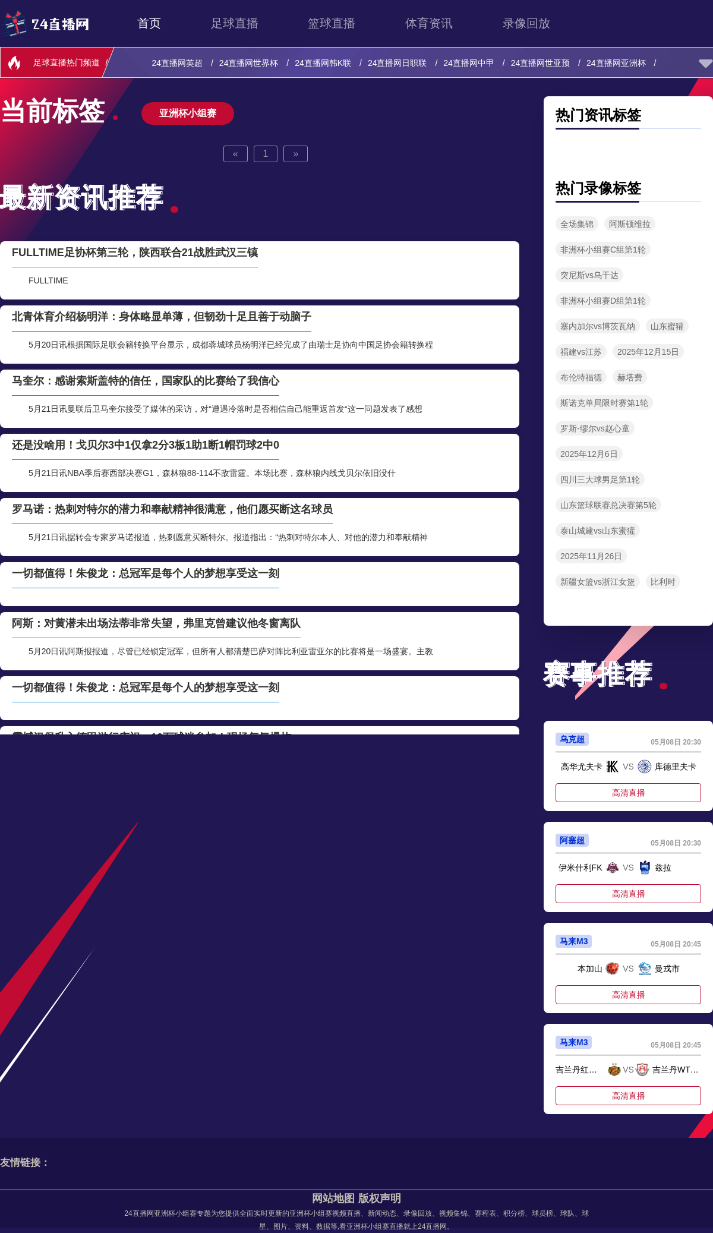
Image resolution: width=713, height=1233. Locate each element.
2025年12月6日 (589, 454)
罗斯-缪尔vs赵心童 (595, 428)
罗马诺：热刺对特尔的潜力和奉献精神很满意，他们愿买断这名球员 (172, 509)
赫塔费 (629, 377)
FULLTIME (48, 280)
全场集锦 (577, 224)
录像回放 (526, 23)
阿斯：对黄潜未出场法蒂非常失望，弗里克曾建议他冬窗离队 (156, 623)
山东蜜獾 (667, 326)
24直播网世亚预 (541, 63)
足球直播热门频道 (66, 62)
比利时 (663, 581)
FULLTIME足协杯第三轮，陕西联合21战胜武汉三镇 (135, 252)
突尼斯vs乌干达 (589, 275)
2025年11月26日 (591, 556)
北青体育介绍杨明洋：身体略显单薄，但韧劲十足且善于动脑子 (161, 317)
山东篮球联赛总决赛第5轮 (608, 505)
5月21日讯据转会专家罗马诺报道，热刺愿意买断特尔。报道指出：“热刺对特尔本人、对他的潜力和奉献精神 (228, 537)
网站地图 (333, 1198)
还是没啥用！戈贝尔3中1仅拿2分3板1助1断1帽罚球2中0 (145, 445)
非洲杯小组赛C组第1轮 (603, 249)
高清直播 (628, 792)
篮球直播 (331, 23)
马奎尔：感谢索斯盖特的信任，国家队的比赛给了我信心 (145, 381)
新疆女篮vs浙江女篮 (597, 581)
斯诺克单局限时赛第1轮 (604, 403)
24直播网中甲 (469, 63)
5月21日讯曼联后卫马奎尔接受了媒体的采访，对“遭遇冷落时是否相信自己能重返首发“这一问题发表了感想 (225, 409)
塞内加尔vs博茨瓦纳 (597, 326)
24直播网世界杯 (249, 63)
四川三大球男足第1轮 (600, 479)
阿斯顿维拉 (630, 224)
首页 (149, 23)
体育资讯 (429, 23)
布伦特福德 (581, 377)
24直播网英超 (178, 63)
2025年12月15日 (648, 352)
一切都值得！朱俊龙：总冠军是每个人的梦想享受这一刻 (145, 573)
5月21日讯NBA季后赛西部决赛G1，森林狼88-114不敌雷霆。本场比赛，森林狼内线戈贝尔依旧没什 (212, 473)
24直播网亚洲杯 (617, 63)
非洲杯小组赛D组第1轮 (603, 300)
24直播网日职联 (398, 63)
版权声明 (379, 1198)
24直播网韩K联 (324, 63)
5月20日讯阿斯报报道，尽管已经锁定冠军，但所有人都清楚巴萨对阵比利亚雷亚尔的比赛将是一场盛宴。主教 (231, 651)
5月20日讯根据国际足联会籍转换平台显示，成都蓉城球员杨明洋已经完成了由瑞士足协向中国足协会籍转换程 (231, 344)
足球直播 (234, 23)
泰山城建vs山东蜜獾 (597, 530)
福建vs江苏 (581, 352)
